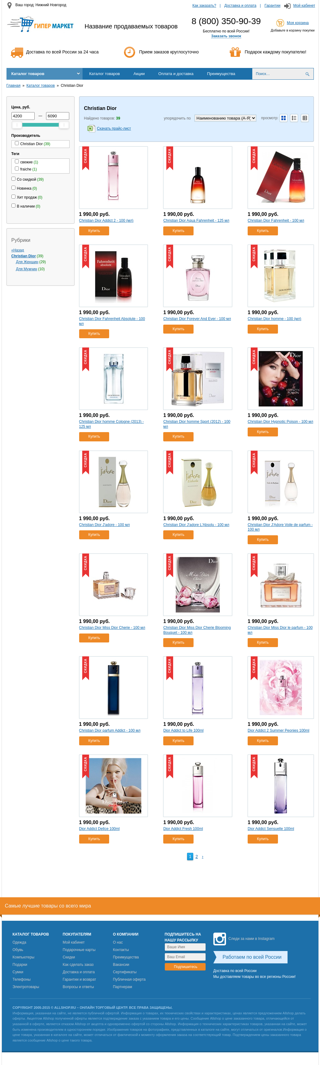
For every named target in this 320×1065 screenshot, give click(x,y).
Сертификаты (125, 972)
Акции (139, 73)
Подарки (20, 964)
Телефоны (22, 979)
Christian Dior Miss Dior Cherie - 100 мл (112, 627)
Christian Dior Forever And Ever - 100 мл (197, 319)
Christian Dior (23, 256)
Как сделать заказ (78, 964)
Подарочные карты (79, 950)
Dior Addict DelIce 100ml (99, 829)
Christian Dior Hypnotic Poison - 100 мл (280, 421)
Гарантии (272, 5)
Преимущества (221, 73)
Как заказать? (204, 5)
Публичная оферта (129, 979)
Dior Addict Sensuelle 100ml (271, 829)
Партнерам (122, 987)
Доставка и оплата (240, 5)
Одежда (19, 942)
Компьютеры (24, 957)
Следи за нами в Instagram (244, 939)
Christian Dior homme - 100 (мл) (274, 319)
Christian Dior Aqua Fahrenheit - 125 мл (196, 220)
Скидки (69, 957)
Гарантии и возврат (79, 979)
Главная (13, 85)
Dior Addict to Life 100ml (183, 730)
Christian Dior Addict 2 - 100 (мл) (106, 220)
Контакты (121, 950)
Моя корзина (298, 23)
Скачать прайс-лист (114, 128)
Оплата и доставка (176, 73)
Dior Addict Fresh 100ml (183, 829)
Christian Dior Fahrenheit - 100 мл (276, 220)
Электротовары (26, 987)
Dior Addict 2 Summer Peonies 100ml (278, 730)
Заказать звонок (226, 36)
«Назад (17, 250)
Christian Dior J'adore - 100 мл (104, 525)
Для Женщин (27, 262)
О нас (118, 942)
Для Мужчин (26, 269)
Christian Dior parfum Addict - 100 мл (110, 730)
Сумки (18, 972)
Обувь (18, 950)
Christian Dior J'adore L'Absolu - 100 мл (196, 525)
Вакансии (121, 964)
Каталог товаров (28, 73)
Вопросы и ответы (78, 987)
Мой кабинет (304, 5)
